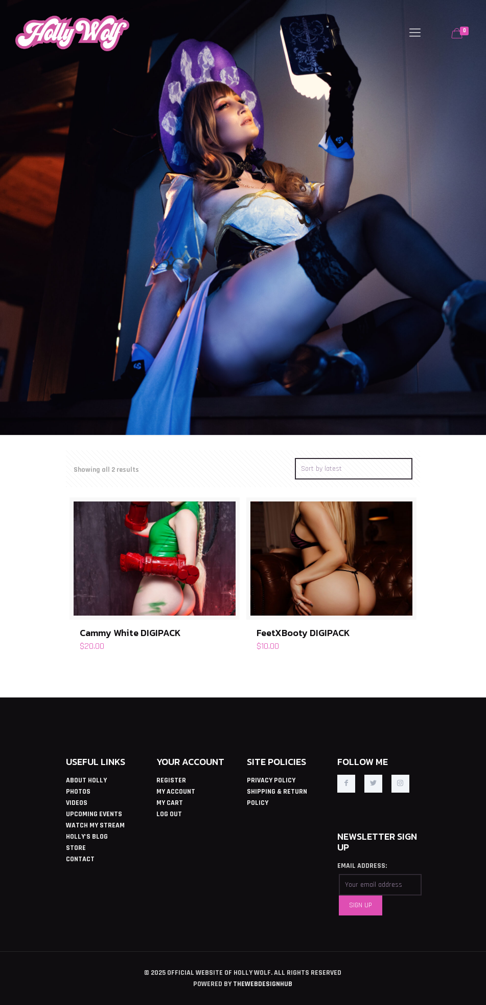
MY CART (169, 802)
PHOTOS (78, 791)
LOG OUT (169, 814)
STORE (76, 848)
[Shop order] (353, 468)
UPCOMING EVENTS (94, 814)
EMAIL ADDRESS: (362, 865)
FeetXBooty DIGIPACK (303, 633)
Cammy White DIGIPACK (130, 633)
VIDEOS (76, 802)
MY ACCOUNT (175, 791)
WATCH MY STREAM (95, 825)
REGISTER (171, 780)
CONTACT (80, 859)
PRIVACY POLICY (271, 780)
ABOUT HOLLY (86, 780)
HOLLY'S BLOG (87, 836)
